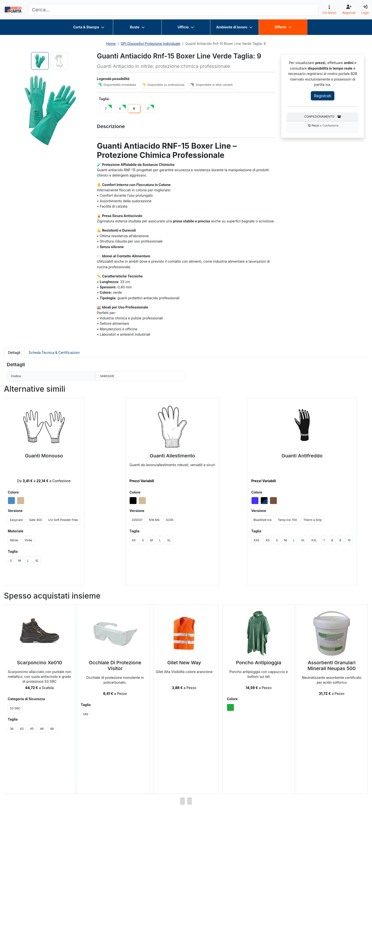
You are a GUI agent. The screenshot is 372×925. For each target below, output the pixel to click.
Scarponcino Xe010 (39, 662)
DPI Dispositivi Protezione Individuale (150, 43)
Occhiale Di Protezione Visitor (115, 665)
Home (111, 43)
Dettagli (14, 352)
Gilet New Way (184, 662)
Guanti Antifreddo (301, 456)
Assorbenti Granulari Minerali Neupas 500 (332, 665)
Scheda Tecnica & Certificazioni (54, 352)
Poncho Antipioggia (258, 662)
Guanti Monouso (44, 456)
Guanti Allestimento (172, 456)
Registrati (322, 95)
